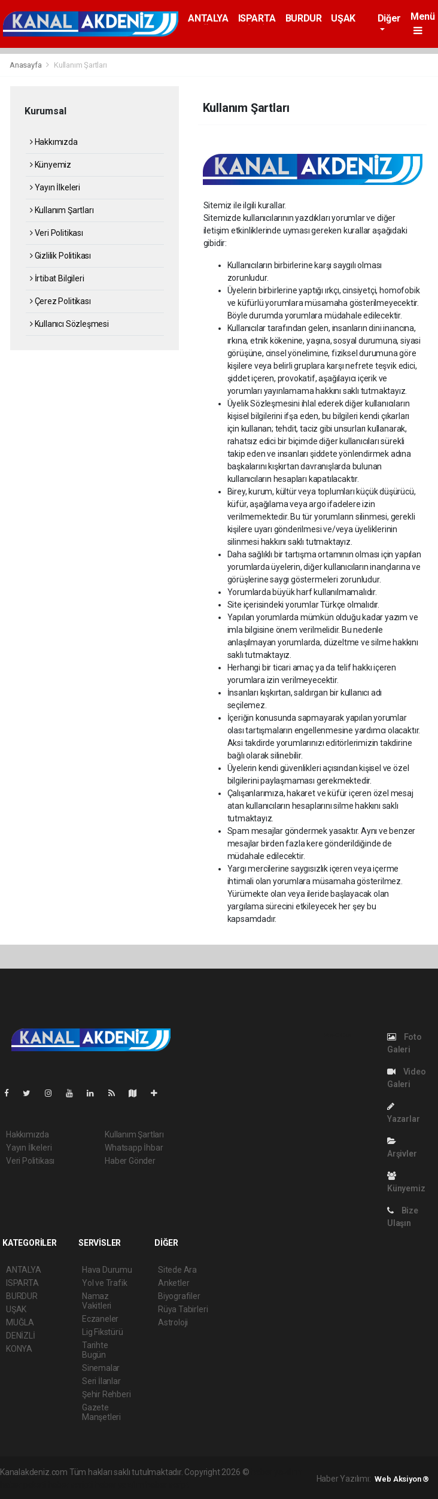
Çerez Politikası (60, 301)
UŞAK (343, 18)
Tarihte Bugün (95, 1350)
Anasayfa (26, 64)
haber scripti (70, 1484)
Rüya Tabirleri (183, 1309)
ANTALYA (208, 18)
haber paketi (23, 1484)
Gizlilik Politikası (60, 255)
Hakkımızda (54, 142)
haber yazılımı (276, 1472)
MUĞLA (20, 1322)
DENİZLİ (20, 1335)
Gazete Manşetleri (101, 1412)
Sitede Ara (177, 1270)
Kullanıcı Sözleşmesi (69, 324)
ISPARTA (257, 18)
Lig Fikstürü (102, 1332)
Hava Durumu (107, 1270)
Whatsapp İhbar (134, 1147)
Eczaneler (100, 1319)
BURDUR (303, 18)
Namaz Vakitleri (96, 1300)
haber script (167, 1484)
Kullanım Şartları (80, 64)
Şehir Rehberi (106, 1394)
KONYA (19, 1349)
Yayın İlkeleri (55, 187)
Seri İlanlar (101, 1381)
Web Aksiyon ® (402, 1478)
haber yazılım (119, 1484)
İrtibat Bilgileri (57, 278)
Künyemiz (50, 164)
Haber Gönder (130, 1161)
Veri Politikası (56, 233)
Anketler (173, 1283)
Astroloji (173, 1322)
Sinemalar (101, 1368)
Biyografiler (179, 1296)
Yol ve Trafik (104, 1283)
